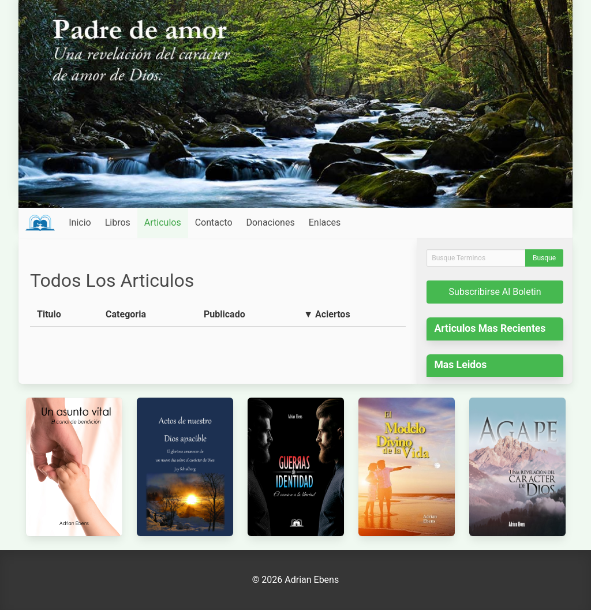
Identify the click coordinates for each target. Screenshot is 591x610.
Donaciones (270, 222)
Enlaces (325, 222)
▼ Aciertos (327, 314)
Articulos (162, 222)
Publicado (224, 314)
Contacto (214, 222)
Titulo (49, 314)
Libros (117, 222)
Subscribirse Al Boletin (495, 291)
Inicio (80, 222)
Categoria (126, 314)
